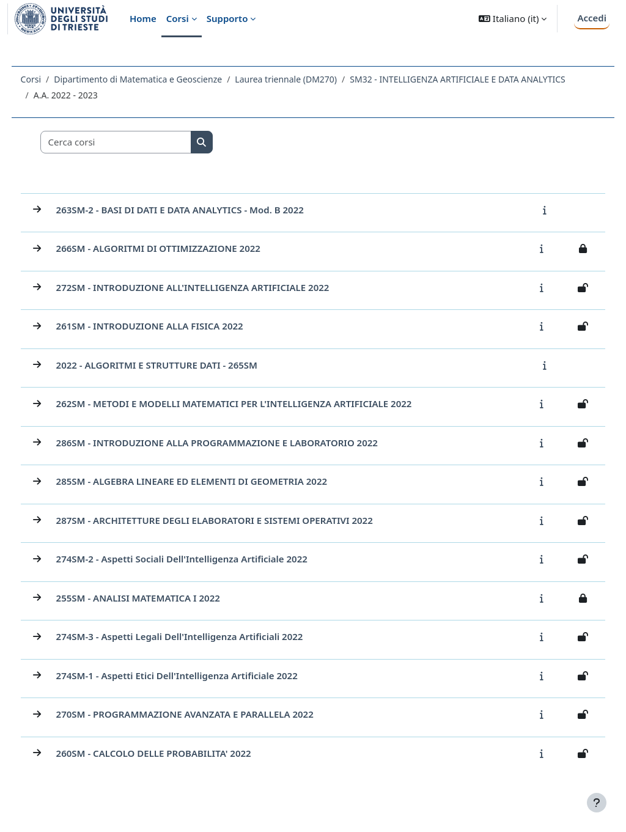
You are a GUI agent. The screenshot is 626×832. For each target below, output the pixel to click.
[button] (512, 18)
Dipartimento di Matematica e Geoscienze (161, 79)
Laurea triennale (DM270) (309, 79)
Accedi (591, 18)
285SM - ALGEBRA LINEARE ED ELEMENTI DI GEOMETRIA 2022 (214, 484)
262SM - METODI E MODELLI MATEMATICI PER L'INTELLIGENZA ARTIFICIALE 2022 (257, 406)
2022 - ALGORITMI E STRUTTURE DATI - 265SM (179, 368)
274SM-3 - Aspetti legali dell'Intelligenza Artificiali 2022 (202, 639)
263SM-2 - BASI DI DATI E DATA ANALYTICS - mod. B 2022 (202, 213)
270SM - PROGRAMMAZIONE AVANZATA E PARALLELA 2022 (207, 717)
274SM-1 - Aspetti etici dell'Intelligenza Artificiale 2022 (199, 678)
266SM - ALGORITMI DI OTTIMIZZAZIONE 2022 (181, 251)
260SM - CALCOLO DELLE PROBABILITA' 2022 (176, 756)
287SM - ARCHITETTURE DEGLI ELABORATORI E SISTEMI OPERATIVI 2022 (237, 523)
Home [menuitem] (143, 18)
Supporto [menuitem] (227, 18)
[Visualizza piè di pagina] (596, 802)
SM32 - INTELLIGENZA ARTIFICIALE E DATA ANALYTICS (163, 95)
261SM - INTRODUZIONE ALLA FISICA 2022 (172, 329)
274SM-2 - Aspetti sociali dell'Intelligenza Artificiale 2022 (204, 562)
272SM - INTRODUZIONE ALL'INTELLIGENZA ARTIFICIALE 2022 (215, 290)
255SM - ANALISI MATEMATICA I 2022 (161, 601)
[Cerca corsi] (139, 145)
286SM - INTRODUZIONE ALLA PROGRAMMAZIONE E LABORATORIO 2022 (239, 446)
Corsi (53, 79)
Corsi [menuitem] (177, 18)
